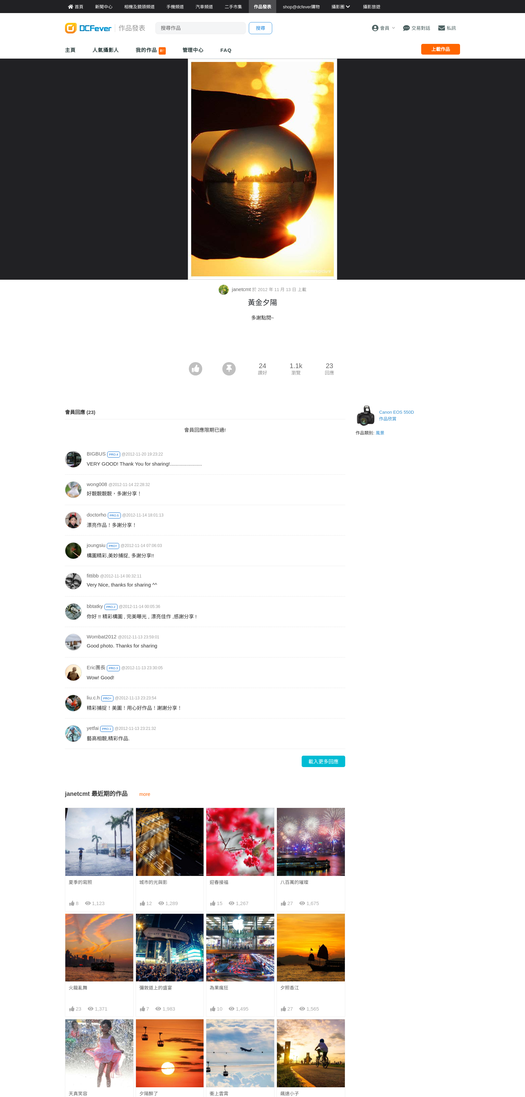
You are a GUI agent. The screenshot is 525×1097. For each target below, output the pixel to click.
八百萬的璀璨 (294, 882)
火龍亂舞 (78, 987)
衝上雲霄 (219, 1031)
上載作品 (440, 49)
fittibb (93, 575)
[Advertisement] (262, 344)
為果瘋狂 (219, 987)
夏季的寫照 (80, 882)
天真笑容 (78, 1093)
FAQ (226, 50)
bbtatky (95, 606)
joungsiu (96, 545)
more (144, 794)
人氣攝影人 (105, 50)
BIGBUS (96, 454)
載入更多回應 (323, 761)
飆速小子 (289, 1031)
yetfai (93, 728)
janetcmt (235, 289)
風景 (380, 432)
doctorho (96, 515)
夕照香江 (289, 987)
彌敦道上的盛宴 (155, 987)
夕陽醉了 (148, 1093)
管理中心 (193, 50)
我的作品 (150, 51)
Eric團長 (96, 667)
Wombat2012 (102, 636)
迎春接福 (219, 882)
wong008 (97, 484)
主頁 (70, 50)
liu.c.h (93, 697)
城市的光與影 (153, 882)
